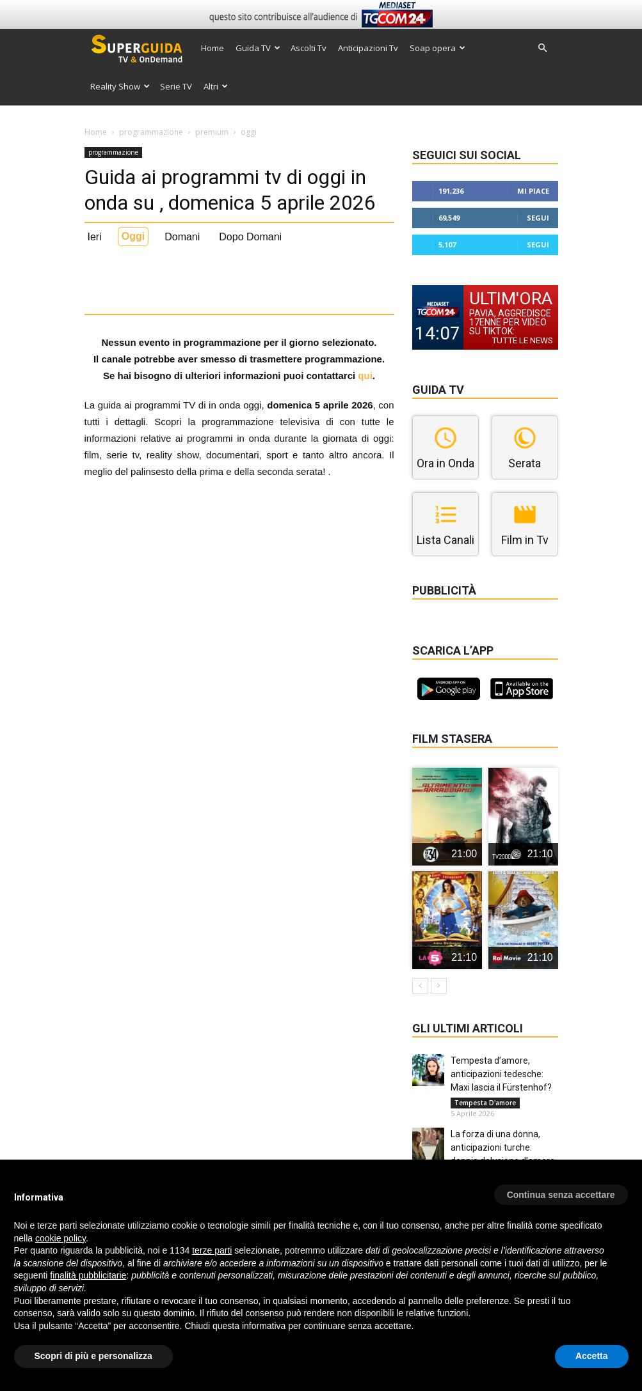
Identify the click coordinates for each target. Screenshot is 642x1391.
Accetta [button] (591, 1356)
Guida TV (258, 48)
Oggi (133, 236)
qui (365, 375)
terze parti (212, 1250)
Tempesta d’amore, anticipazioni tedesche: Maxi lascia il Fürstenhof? (501, 1073)
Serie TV (176, 86)
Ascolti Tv (308, 48)
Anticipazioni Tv (368, 48)
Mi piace (533, 191)
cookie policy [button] (60, 1238)
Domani (182, 236)
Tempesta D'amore (485, 1102)
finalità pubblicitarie (88, 1275)
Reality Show (120, 86)
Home (212, 48)
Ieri (95, 236)
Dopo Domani (250, 236)
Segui (538, 217)
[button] (542, 48)
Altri (216, 86)
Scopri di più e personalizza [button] (93, 1356)
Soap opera (437, 48)
